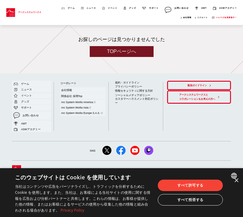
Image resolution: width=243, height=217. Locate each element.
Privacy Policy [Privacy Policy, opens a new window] (72, 210)
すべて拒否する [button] (190, 199)
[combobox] (234, 176)
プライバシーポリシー (125, 84)
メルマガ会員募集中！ (226, 17)
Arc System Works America (73, 94)
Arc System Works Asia (72, 97)
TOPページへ (121, 51)
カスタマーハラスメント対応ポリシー (133, 93)
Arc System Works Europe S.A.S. (76, 99)
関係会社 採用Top (68, 91)
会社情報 (187, 17)
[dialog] (121, 192)
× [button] (236, 180)
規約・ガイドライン (124, 81)
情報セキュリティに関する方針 (130, 87)
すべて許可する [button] (190, 185)
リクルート (202, 17)
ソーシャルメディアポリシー (128, 90)
